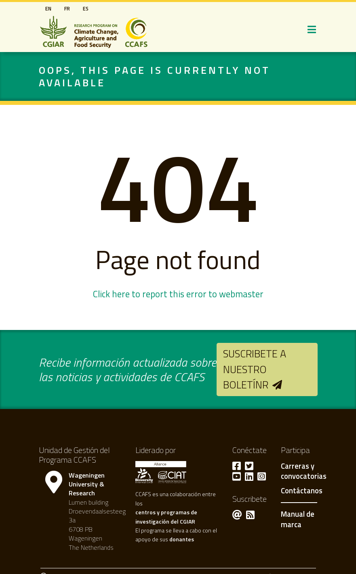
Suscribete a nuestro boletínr (254, 369)
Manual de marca (297, 519)
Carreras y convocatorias (304, 471)
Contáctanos (301, 491)
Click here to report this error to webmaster (178, 294)
